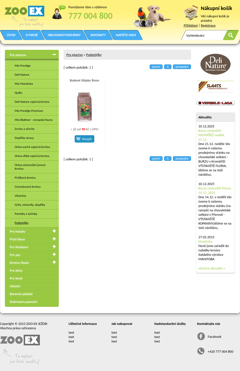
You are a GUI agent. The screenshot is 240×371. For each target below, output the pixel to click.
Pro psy (15, 255)
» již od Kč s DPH (84, 129)
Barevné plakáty (21, 294)
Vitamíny (20, 195)
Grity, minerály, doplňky (30, 204)
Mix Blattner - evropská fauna (34, 120)
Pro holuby (17, 231)
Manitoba (205, 241)
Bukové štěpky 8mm (84, 80)
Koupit (87, 139)
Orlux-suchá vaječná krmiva (32, 147)
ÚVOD (11, 35)
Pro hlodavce (19, 247)
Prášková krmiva (25, 177)
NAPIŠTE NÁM (126, 35)
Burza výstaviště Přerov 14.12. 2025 (214, 190)
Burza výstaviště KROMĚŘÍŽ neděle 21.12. (211, 135)
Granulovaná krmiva (28, 186)
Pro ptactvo (18, 55)
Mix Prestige (23, 65)
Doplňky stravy (24, 138)
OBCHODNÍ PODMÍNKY (64, 35)
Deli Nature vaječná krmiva (32, 101)
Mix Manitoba (24, 83)
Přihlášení (191, 25)
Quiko (18, 92)
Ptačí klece (17, 239)
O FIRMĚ (31, 35)
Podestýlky (22, 223)
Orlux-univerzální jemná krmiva (30, 166)
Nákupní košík (216, 8)
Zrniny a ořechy (25, 129)
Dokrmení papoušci (23, 302)
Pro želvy (16, 270)
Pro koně (16, 278)
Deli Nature (22, 74)
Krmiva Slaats (19, 263)
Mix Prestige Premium (29, 111)
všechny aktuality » (212, 268)
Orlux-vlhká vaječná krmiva (32, 156)
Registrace (208, 25)
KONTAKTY (98, 35)
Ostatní (15, 286)
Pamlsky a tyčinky (26, 214)
